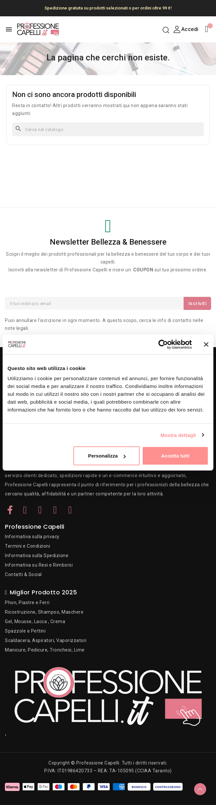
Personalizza (107, 456)
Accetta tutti (175, 456)
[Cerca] (108, 129)
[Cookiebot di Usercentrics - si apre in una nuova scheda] (163, 344)
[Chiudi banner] (206, 344)
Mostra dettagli (178, 435)
